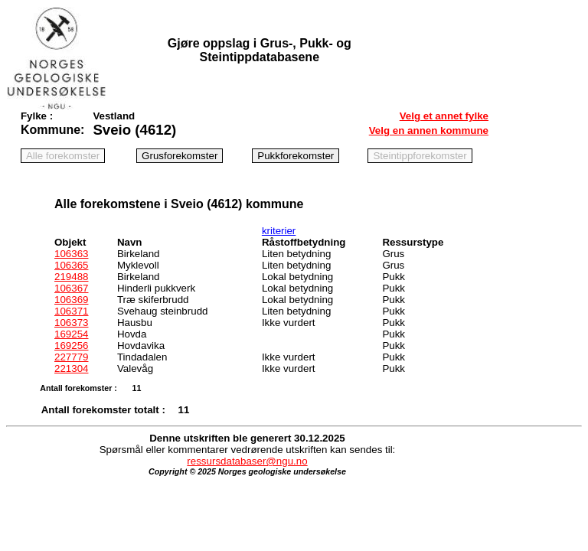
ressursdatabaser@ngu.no (247, 461)
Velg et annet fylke (444, 116)
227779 (71, 357)
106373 (71, 322)
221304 (71, 368)
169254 (71, 334)
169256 (71, 345)
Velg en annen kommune (428, 130)
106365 (71, 265)
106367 (71, 288)
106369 (71, 299)
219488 (71, 276)
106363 (71, 253)
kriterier (279, 230)
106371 (71, 311)
